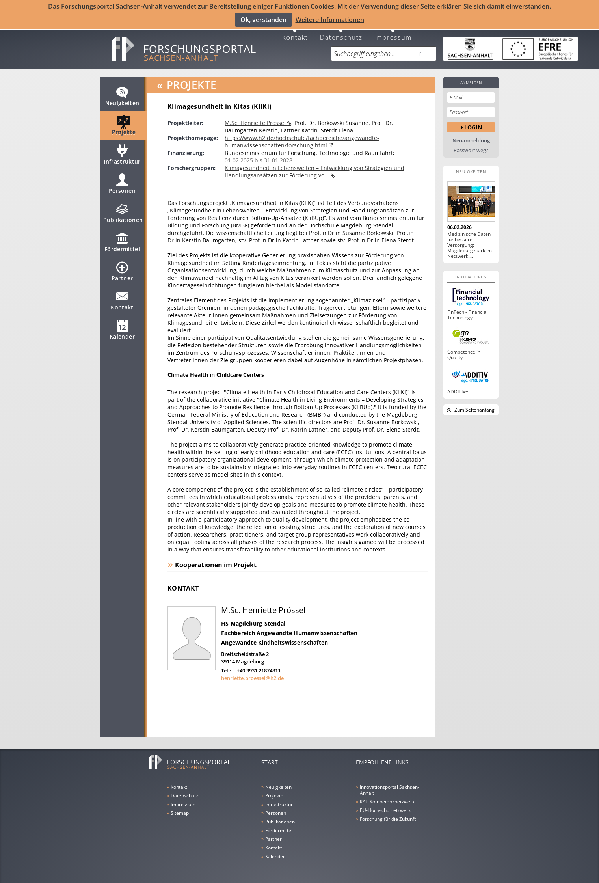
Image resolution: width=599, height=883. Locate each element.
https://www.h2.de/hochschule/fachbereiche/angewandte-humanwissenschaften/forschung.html (302, 136)
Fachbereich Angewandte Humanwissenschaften (289, 628)
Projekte (124, 124)
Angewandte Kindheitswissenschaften (274, 637)
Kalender (122, 328)
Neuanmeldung (471, 136)
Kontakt (295, 32)
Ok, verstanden (263, 19)
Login (473, 122)
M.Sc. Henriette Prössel (256, 118)
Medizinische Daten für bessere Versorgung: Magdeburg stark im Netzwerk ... (469, 240)
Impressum (393, 32)
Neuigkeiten (122, 95)
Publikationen (123, 212)
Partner (122, 270)
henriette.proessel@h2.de (252, 673)
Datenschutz (341, 32)
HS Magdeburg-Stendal (253, 618)
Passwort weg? (471, 146)
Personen (122, 182)
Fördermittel (122, 241)
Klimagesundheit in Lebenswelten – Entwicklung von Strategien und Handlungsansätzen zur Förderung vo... (314, 166)
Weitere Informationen (330, 19)
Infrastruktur (122, 153)
